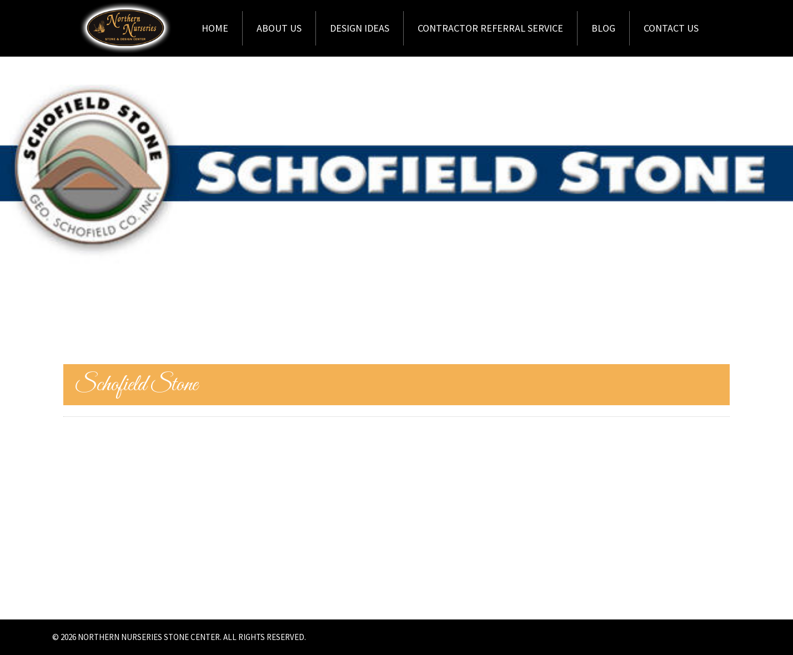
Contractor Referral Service (490, 28)
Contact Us (671, 28)
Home (215, 28)
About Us (279, 28)
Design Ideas (359, 28)
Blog (603, 28)
